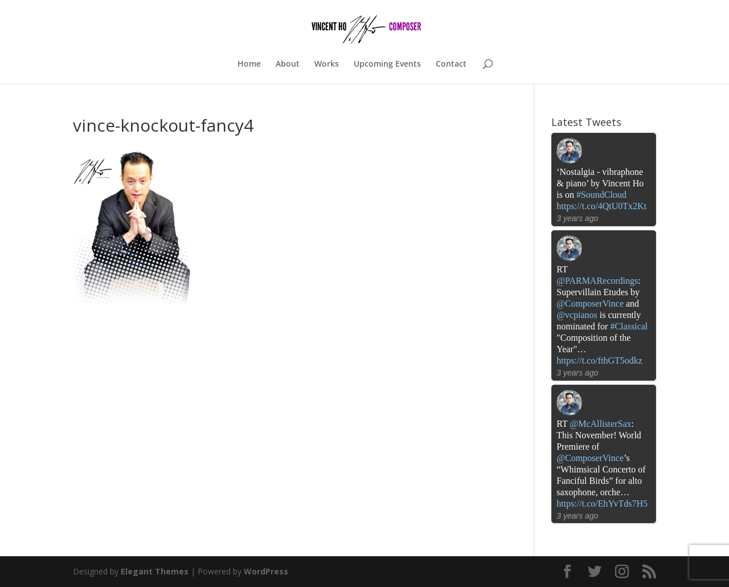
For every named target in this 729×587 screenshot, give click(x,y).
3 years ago (577, 218)
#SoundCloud (601, 194)
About (288, 64)
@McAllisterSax (600, 424)
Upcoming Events (387, 64)
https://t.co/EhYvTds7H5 (602, 503)
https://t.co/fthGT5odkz (599, 360)
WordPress (266, 571)
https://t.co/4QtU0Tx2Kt (601, 206)
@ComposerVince (590, 303)
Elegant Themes (155, 571)
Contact (451, 64)
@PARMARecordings (597, 281)
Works (326, 64)
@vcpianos (576, 315)
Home (249, 64)
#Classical (629, 326)
